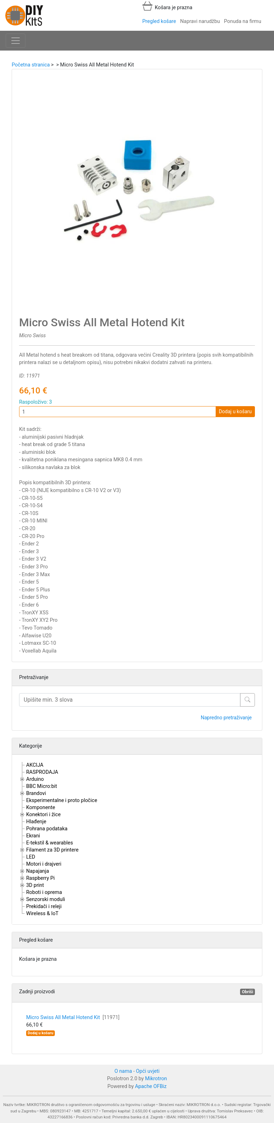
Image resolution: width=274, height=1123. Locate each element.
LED (30, 857)
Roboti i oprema (44, 892)
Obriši (247, 991)
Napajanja (37, 871)
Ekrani (33, 836)
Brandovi (36, 793)
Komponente (40, 808)
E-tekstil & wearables (49, 843)
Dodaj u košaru (235, 411)
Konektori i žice (43, 815)
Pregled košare (159, 21)
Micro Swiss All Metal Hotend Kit (72, 1017)
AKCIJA (34, 765)
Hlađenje (36, 822)
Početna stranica (31, 65)
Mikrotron (156, 1079)
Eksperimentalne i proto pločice (61, 800)
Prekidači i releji (44, 906)
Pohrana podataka (47, 829)
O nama (123, 1071)
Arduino (35, 779)
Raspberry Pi (40, 878)
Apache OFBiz (151, 1086)
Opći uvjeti (148, 1071)
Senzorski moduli (45, 899)
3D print (35, 885)
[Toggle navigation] (15, 41)
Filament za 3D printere (52, 850)
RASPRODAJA (42, 772)
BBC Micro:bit (41, 786)
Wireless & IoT (42, 914)
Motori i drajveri (43, 864)
